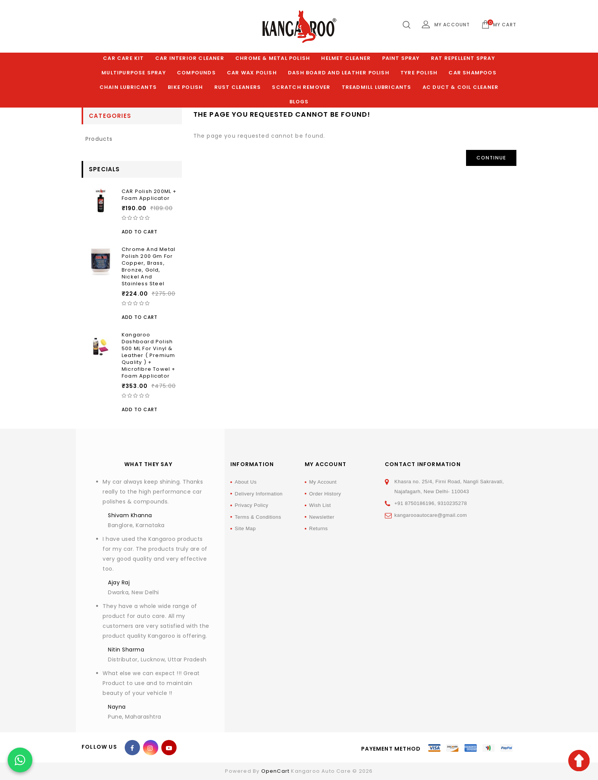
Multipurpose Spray (133, 72)
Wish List (320, 505)
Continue (491, 157)
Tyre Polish (418, 72)
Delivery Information (259, 494)
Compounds (196, 72)
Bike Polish (185, 87)
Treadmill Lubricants (377, 87)
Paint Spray (401, 58)
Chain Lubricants (128, 87)
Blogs (299, 101)
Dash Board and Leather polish (338, 72)
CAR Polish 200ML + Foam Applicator (149, 195)
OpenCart (275, 771)
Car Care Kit (123, 58)
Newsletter (321, 517)
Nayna (117, 707)
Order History (325, 494)
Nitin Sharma (126, 649)
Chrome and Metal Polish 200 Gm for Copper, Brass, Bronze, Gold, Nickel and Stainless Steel (148, 266)
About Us (246, 482)
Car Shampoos (472, 72)
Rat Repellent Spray (463, 58)
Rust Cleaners (237, 87)
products (99, 139)
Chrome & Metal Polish (272, 58)
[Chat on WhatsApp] (20, 760)
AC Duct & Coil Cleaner (460, 87)
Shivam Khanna (130, 515)
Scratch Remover (301, 87)
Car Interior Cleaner (189, 58)
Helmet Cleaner (346, 58)
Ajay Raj (119, 582)
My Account (323, 482)
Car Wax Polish (252, 72)
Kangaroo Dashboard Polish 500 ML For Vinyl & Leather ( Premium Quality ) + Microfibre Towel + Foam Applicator (149, 355)
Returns (318, 528)
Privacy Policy (251, 505)
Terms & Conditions (258, 517)
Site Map (245, 528)
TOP (578, 760)
